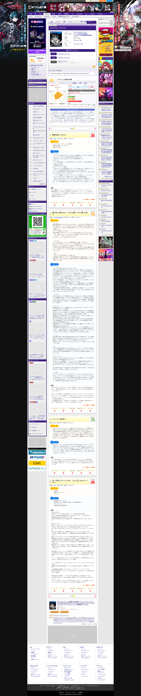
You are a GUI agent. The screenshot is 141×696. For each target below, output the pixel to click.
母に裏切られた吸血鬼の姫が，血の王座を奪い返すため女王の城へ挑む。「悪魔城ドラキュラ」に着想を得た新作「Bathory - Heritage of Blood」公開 (106, 151)
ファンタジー (77, 43)
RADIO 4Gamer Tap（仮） (38, 137)
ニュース (33, 67)
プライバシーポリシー (36, 424)
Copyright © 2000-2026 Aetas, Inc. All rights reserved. (70, 694)
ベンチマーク (84, 676)
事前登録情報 (67, 671)
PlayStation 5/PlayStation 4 (36, 208)
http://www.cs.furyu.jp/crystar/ (80, 32)
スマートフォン (67, 665)
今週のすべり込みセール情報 (39, 131)
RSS (29, 1)
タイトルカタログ (52, 657)
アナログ (92, 13)
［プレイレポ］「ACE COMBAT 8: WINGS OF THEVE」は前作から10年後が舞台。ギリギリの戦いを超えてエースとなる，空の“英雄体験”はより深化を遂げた (106, 116)
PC (35, 13)
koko (55, 138)
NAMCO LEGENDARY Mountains (106, 212)
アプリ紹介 (67, 674)
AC (86, 13)
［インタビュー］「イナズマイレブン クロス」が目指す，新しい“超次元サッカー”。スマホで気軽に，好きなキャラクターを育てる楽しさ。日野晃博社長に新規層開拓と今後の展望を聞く (106, 109)
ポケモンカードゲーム (106, 190)
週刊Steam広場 (36, 134)
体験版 (32, 652)
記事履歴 (103, 0)
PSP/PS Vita (99, 647)
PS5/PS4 (47, 14)
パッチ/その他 (35, 74)
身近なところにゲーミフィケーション (39, 175)
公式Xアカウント (36, 1)
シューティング (102, 674)
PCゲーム (33, 204)
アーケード (99, 665)
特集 (32, 69)
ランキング (109, 0)
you (55, 422)
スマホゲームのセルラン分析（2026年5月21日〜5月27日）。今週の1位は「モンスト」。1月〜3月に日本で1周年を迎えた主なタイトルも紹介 (106, 158)
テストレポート (85, 669)
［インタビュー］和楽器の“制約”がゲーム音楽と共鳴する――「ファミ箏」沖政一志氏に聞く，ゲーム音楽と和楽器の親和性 (37, 398)
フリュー (76, 33)
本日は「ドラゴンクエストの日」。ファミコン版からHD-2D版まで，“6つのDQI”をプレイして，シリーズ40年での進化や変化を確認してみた (37, 295)
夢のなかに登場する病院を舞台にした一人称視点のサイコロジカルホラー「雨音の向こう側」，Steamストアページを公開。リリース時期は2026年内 (106, 144)
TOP (31, 13)
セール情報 (67, 673)
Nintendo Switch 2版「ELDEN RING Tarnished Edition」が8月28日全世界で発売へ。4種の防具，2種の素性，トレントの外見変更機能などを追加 (106, 123)
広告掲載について (35, 430)
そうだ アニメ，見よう (38, 140)
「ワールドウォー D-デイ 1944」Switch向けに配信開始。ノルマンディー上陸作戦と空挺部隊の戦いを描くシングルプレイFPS (106, 130)
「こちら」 (83, 121)
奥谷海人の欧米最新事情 (38, 106)
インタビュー (47, 16)
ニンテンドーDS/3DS (51, 665)
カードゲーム (101, 673)
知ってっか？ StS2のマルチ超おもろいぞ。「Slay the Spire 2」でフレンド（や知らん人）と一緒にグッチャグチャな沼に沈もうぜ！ (37, 337)
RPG (81, 40)
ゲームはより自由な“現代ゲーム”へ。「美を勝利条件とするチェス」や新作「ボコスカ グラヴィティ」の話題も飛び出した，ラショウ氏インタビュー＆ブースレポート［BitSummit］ (37, 378)
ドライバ (34, 198)
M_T (55, 485)
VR (72, 13)
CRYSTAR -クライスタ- (64, 54)
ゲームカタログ (75, 16)
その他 (99, 678)
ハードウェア (79, 13)
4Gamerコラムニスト (37, 159)
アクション (76, 40)
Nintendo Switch (34, 211)
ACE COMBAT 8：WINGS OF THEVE (106, 195)
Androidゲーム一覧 (69, 680)
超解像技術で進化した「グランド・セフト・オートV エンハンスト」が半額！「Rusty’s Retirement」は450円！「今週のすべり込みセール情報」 (106, 137)
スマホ (59, 13)
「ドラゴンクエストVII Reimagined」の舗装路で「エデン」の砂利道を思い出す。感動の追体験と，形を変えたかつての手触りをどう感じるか (37, 256)
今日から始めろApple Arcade (39, 150)
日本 (82, 43)
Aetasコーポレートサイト (37, 433)
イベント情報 (101, 669)
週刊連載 (33, 656)
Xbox (40, 13)
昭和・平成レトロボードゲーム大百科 (39, 156)
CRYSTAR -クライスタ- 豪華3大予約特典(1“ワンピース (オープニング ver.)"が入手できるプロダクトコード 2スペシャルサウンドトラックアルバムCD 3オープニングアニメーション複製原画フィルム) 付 (76, 603)
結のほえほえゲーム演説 (38, 147)
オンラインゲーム (35, 649)
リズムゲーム (101, 676)
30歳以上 (74, 83)
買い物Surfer (35, 168)
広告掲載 (80, 692)
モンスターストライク (106, 216)
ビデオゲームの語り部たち (39, 162)
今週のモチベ (36, 111)
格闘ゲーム (100, 671)
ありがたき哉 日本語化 (38, 171)
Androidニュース (68, 669)
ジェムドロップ (77, 35)
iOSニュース (67, 667)
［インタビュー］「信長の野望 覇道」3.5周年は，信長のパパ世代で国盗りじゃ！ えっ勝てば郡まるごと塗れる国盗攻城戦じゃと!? (37, 417)
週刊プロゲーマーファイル (39, 114)
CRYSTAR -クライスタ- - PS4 (60, 615)
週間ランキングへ (109, 176)
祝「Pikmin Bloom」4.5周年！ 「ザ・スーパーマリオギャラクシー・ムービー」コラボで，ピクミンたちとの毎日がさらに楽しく (37, 275)
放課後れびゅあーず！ (38, 181)
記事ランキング (35, 659)
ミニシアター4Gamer (37, 165)
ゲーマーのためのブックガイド (39, 144)
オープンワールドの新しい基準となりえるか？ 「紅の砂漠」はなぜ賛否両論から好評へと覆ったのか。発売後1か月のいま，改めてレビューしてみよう (37, 317)
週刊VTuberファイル (37, 120)
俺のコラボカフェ (37, 153)
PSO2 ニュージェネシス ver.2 (106, 226)
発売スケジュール (52, 656)
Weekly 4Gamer (36, 108)
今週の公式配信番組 (37, 117)
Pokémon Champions (105, 220)
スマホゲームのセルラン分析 (39, 127)
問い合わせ (54, 1)
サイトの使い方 (45, 1)
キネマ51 (35, 178)
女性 (85, 83)
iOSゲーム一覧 (68, 678)
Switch (53, 13)
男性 (80, 83)
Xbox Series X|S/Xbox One (36, 206)
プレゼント (34, 192)
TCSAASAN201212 (59, 217)
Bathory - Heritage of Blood (106, 201)
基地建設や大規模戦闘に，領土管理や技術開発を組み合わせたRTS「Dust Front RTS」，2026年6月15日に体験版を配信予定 (106, 165)
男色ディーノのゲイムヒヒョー (39, 124)
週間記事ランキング (36, 189)
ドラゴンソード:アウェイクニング (106, 185)
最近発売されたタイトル (64, 16)
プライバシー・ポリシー (71, 692)
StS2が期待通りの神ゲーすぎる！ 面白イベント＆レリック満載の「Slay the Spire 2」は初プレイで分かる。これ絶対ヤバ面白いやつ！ (37, 356)
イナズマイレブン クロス (106, 206)
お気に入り (95, 0)
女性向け (66, 13)
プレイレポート (38, 16)
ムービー (54, 16)
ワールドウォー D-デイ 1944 (106, 231)
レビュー (30, 16)
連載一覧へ (43, 183)
